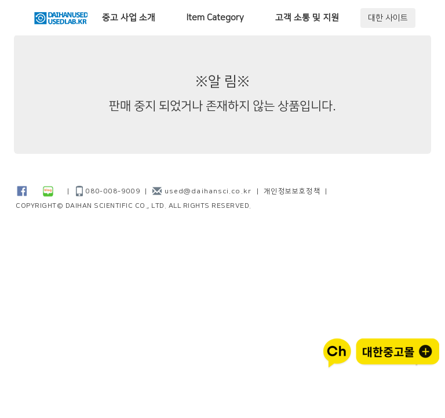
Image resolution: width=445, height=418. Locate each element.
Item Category (215, 18)
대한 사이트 (388, 18)
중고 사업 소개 (128, 18)
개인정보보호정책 (292, 191)
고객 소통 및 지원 (307, 18)
